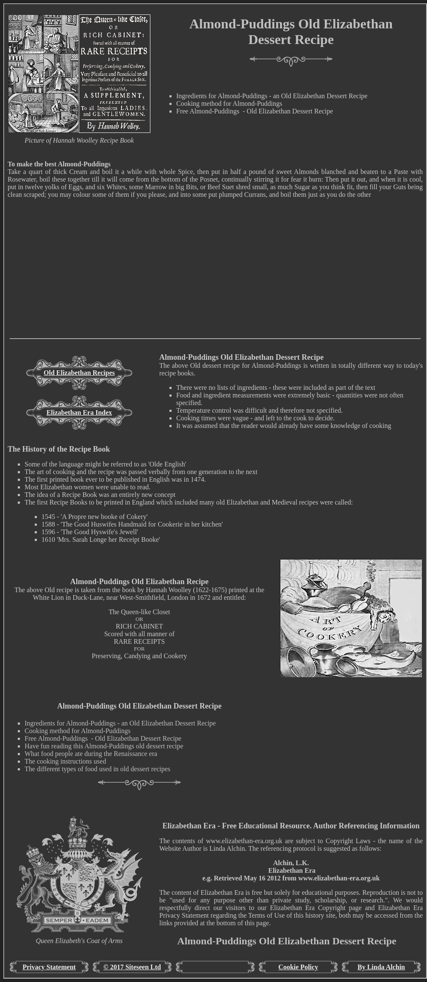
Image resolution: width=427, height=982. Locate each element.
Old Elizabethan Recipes (79, 372)
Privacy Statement (49, 967)
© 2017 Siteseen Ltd (132, 967)
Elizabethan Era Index (79, 412)
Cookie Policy (298, 967)
